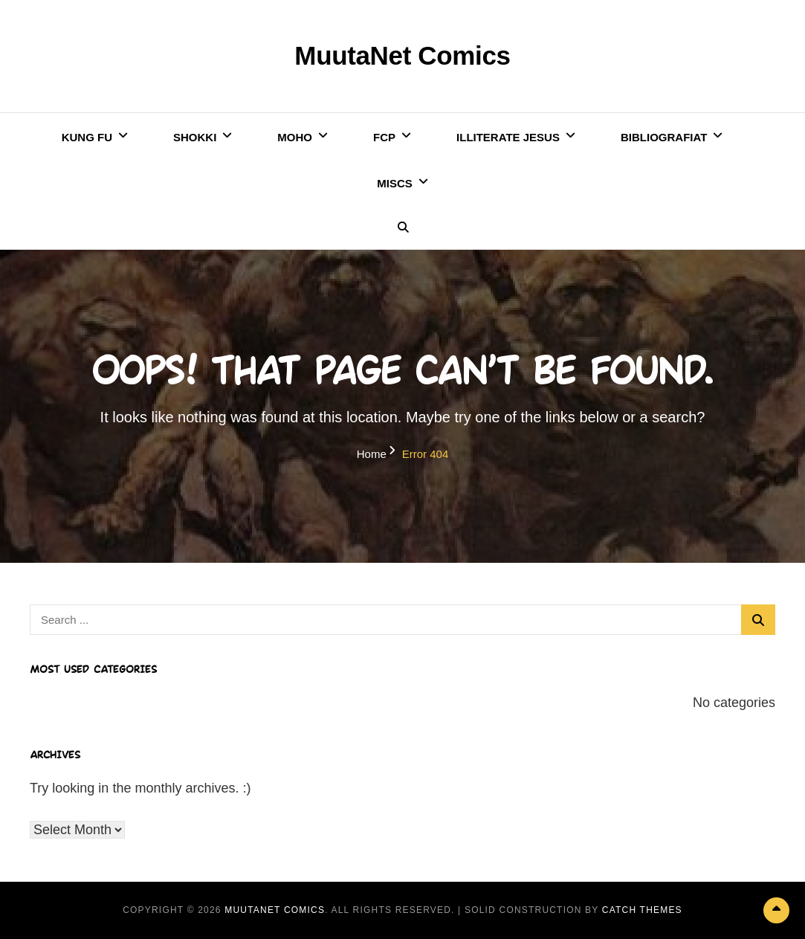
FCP (384, 137)
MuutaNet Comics (402, 55)
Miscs (395, 183)
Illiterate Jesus (508, 137)
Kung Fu (87, 137)
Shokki (194, 137)
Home (372, 454)
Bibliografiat (664, 137)
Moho (294, 137)
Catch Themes (642, 910)
